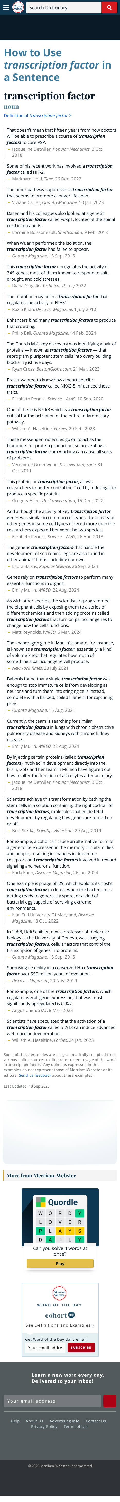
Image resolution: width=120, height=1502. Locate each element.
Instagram (87, 1441)
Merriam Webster (17, 1378)
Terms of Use (76, 1426)
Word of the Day (59, 1305)
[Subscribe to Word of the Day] (45, 1348)
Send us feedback (35, 1075)
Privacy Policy (45, 1426)
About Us (36, 1420)
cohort (56, 1315)
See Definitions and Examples (58, 1325)
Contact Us (97, 1420)
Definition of (38, 115)
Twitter (50, 1441)
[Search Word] (109, 7)
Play (60, 1263)
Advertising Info (66, 1420)
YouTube (69, 1441)
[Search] (71, 7)
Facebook (32, 1441)
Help (16, 1420)
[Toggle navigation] (6, 7)
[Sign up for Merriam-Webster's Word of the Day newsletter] (52, 1401)
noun (11, 106)
